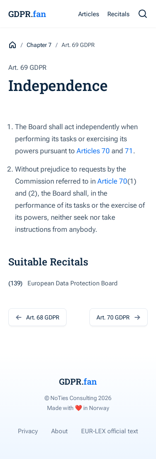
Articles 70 (93, 151)
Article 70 (112, 181)
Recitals (118, 14)
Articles (88, 14)
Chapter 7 (39, 45)
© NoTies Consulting (78, 398)
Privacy (28, 431)
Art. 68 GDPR (37, 317)
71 (129, 151)
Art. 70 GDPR (119, 317)
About (59, 431)
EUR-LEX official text (109, 431)
